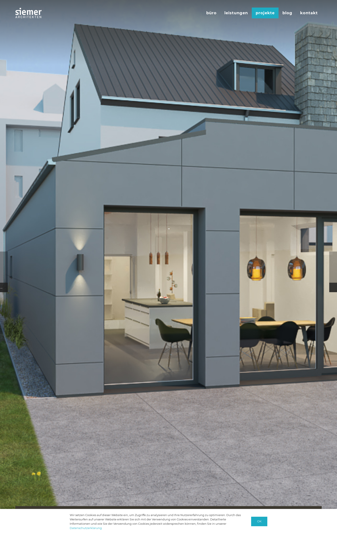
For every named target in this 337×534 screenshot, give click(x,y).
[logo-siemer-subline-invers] (28, 13)
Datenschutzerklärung (86, 528)
